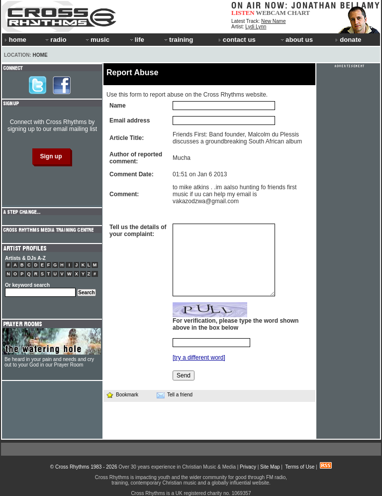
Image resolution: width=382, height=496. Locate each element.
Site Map (270, 467)
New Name (273, 21)
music (97, 39)
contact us (237, 39)
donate (348, 39)
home (15, 39)
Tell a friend (174, 394)
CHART (298, 12)
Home (40, 55)
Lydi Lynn (255, 26)
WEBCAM (271, 12)
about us (296, 39)
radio (55, 39)
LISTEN (243, 12)
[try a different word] (199, 357)
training (178, 39)
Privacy (248, 467)
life (136, 39)
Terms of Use (299, 467)
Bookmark (122, 394)
